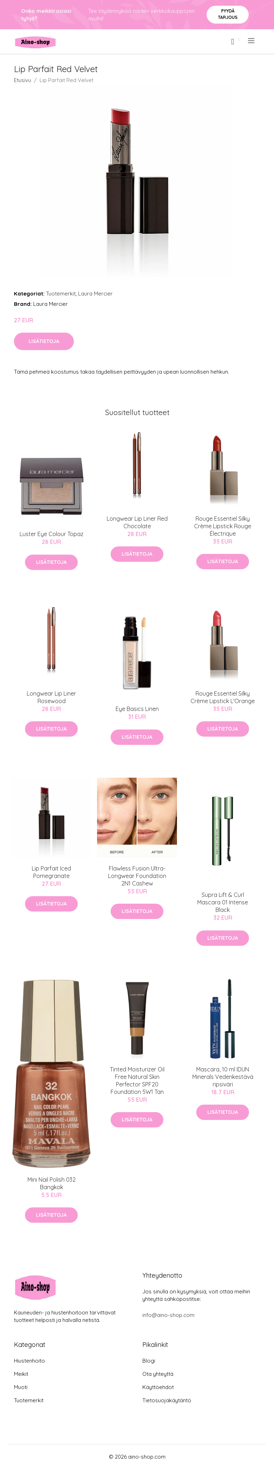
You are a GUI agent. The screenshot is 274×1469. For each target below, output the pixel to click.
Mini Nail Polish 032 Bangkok (51, 1183)
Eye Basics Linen (137, 708)
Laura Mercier (95, 293)
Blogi (148, 1360)
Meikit (21, 1373)
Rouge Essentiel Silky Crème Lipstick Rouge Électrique (222, 526)
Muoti (20, 1387)
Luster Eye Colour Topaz (51, 533)
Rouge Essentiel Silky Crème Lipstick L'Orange (223, 697)
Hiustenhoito (29, 1360)
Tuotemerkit (61, 293)
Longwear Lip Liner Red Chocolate (137, 522)
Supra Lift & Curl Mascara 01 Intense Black (222, 902)
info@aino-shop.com (168, 1315)
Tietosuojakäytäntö (166, 1400)
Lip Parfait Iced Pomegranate (51, 872)
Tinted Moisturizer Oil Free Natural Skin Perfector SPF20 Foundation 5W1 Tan (137, 1080)
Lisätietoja (44, 341)
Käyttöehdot (158, 1387)
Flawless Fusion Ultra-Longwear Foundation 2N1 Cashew (137, 876)
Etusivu (22, 80)
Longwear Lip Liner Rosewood (51, 697)
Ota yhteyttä (157, 1373)
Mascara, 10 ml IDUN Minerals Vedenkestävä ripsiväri (222, 1077)
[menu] (251, 40)
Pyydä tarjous (228, 14)
